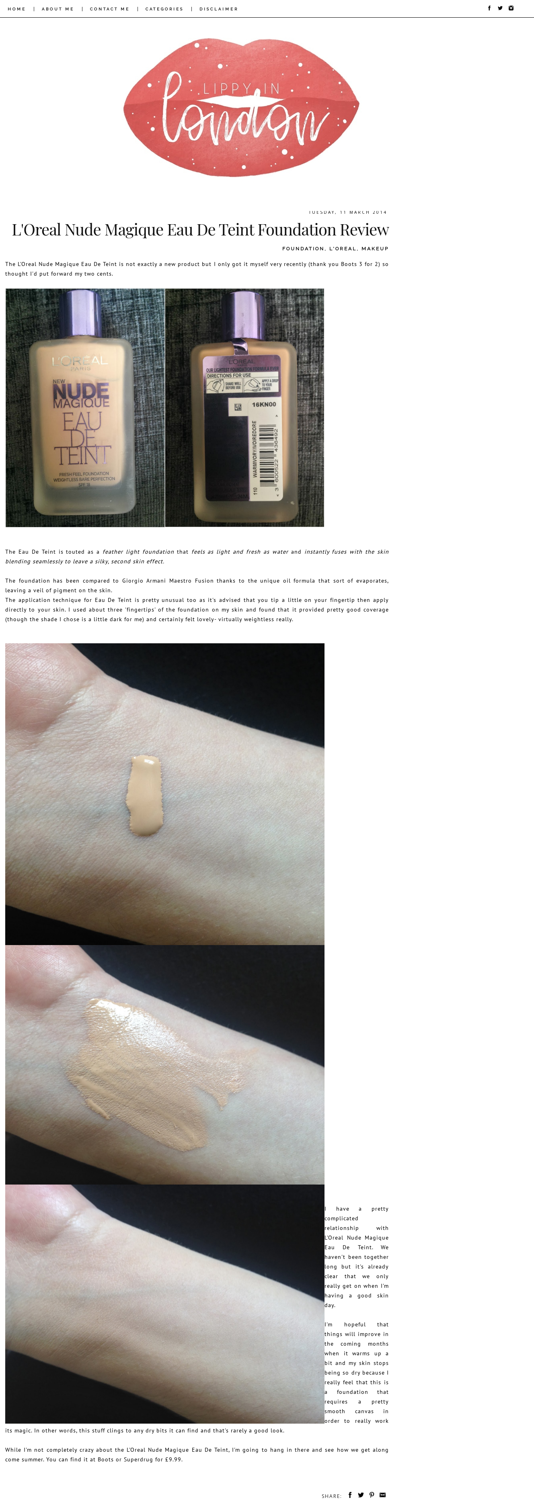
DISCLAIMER (218, 9)
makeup (375, 249)
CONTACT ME (110, 9)
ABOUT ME (58, 9)
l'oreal (343, 249)
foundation (303, 249)
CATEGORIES (165, 9)
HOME (17, 9)
